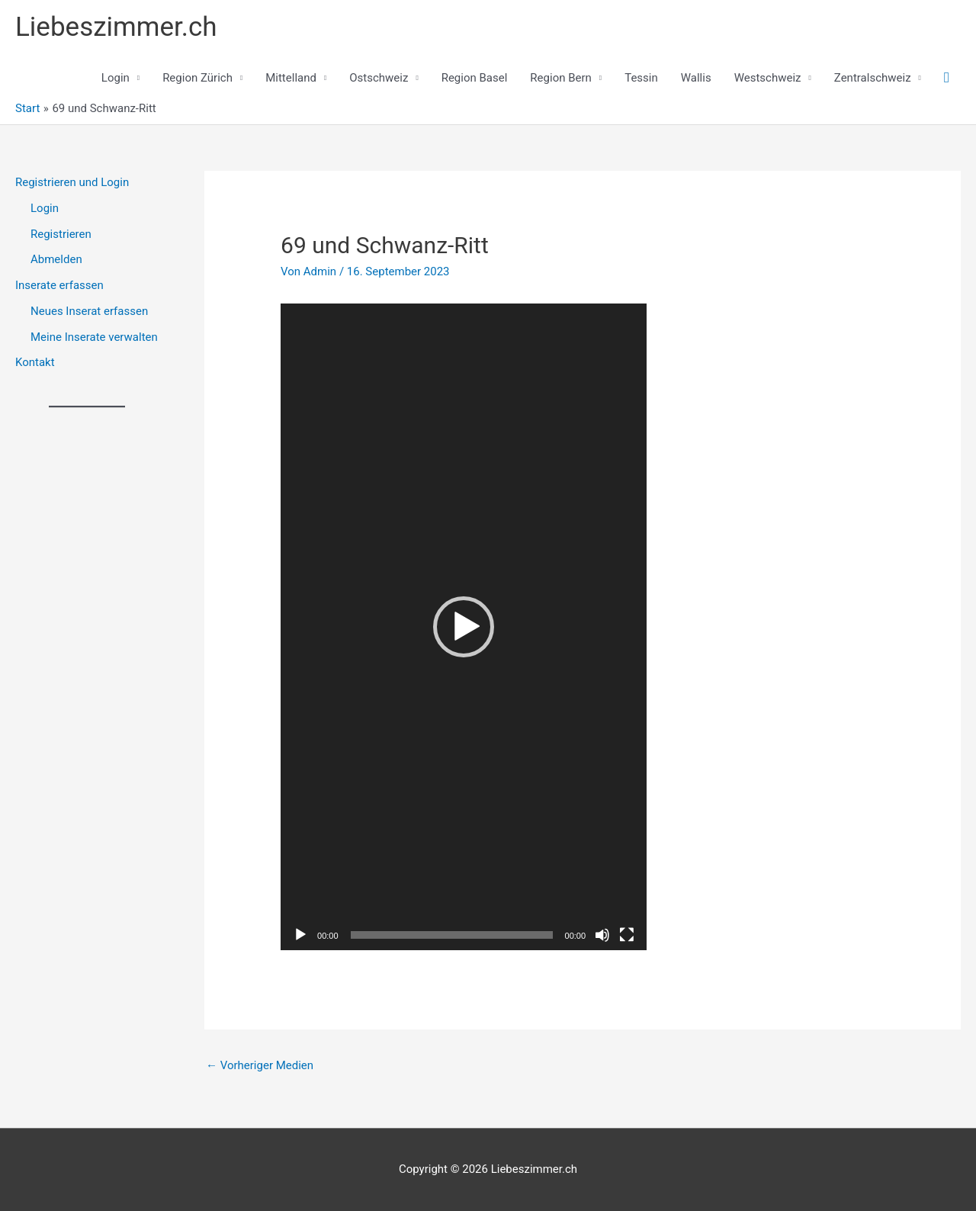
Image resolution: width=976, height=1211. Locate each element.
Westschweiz (767, 78)
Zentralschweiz (872, 78)
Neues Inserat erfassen (89, 311)
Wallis (696, 78)
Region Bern (561, 78)
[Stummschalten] (602, 935)
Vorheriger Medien (259, 1065)
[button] (946, 77)
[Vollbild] (626, 935)
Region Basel (474, 78)
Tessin (641, 78)
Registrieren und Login (72, 182)
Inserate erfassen (59, 285)
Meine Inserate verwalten (94, 337)
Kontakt (35, 362)
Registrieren (61, 234)
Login (115, 78)
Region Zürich (197, 78)
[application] (464, 627)
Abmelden (56, 259)
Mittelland (290, 78)
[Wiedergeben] (300, 935)
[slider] (452, 935)
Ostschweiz (378, 78)
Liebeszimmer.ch (116, 27)
